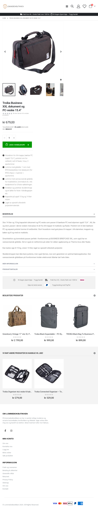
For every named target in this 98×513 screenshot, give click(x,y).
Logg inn (6, 449)
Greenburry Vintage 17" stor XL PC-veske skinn (17, 334)
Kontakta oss (7, 446)
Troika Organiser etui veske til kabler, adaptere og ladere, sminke (17, 392)
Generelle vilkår (8, 473)
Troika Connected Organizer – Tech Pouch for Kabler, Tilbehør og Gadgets (49, 392)
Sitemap (6, 483)
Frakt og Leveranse (10, 467)
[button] (61, 80)
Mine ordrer (7, 453)
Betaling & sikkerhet (10, 470)
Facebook (5, 430)
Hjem (4, 18)
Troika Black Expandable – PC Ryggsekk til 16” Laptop (49, 334)
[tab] (49, 214)
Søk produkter (8, 456)
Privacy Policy (8, 480)
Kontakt (5, 489)
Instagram (11, 430)
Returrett (6, 477)
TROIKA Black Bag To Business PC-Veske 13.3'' (80, 334)
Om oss (5, 443)
